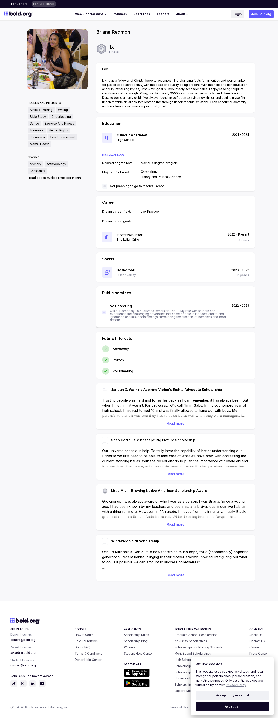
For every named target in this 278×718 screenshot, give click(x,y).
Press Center (258, 653)
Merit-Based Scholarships (193, 653)
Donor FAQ (82, 647)
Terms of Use (178, 707)
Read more (175, 423)
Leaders (163, 14)
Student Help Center (138, 653)
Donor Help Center (88, 659)
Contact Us (257, 641)
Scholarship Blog (136, 641)
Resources (142, 14)
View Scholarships (91, 14)
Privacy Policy (236, 685)
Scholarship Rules (136, 635)
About (182, 14)
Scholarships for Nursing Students (198, 647)
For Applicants (44, 4)
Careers (255, 647)
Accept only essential (232, 695)
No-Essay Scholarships (191, 641)
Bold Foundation (86, 641)
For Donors (19, 4)
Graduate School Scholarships (196, 635)
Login (237, 14)
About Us (255, 635)
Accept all (232, 706)
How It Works (84, 635)
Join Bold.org (261, 14)
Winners (120, 14)
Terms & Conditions (88, 653)
